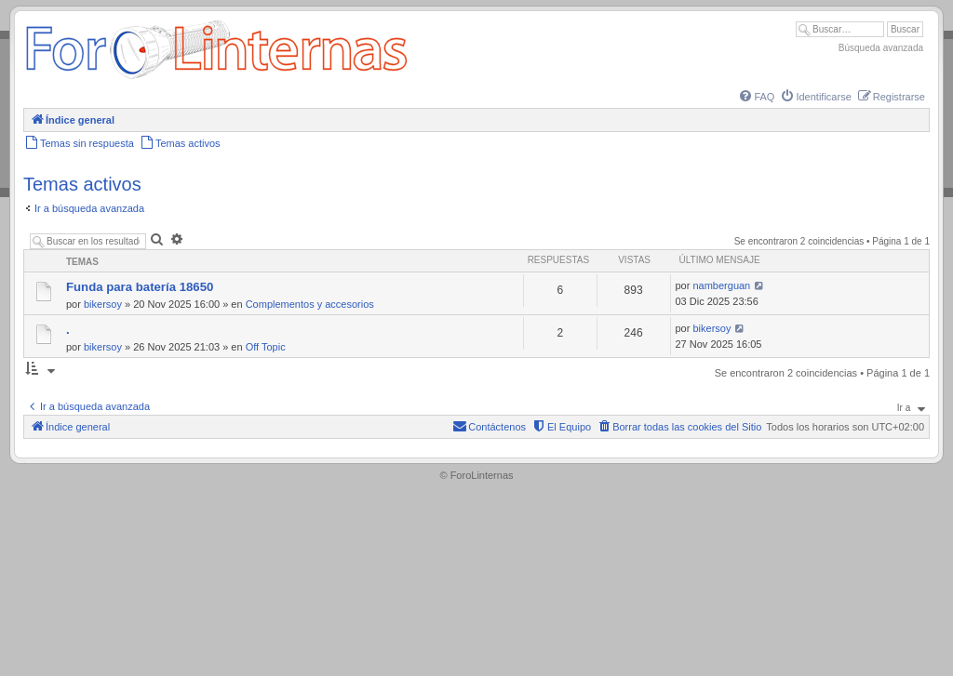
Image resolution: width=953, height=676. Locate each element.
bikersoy (103, 304)
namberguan (721, 285)
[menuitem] (755, 96)
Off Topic (266, 346)
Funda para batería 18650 (139, 287)
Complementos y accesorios (310, 304)
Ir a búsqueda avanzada (89, 208)
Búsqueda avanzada (881, 48)
